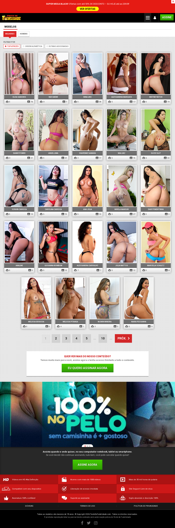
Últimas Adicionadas (57, 46)
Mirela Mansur (122, 209)
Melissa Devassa (36, 322)
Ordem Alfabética (32, 46)
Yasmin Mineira (105, 322)
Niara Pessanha (138, 322)
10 (30, 214)
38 (98, 102)
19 (166, 102)
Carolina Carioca (53, 209)
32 (166, 158)
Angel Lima (53, 153)
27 (132, 214)
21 (30, 158)
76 (30, 102)
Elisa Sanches (19, 97)
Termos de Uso (87, 506)
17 (132, 102)
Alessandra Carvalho (87, 265)
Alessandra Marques (121, 97)
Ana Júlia (87, 209)
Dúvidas (29, 506)
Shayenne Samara (87, 153)
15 (132, 158)
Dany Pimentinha (156, 209)
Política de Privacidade (146, 506)
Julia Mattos (121, 265)
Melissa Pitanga (70, 322)
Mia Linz (121, 153)
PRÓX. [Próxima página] (122, 338)
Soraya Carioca (19, 209)
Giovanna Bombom (53, 265)
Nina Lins (87, 97)
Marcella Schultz (155, 265)
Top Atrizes (12, 46)
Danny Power (19, 153)
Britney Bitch (155, 97)
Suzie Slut (156, 153)
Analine (19, 265)
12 (64, 270)
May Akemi (53, 97)
